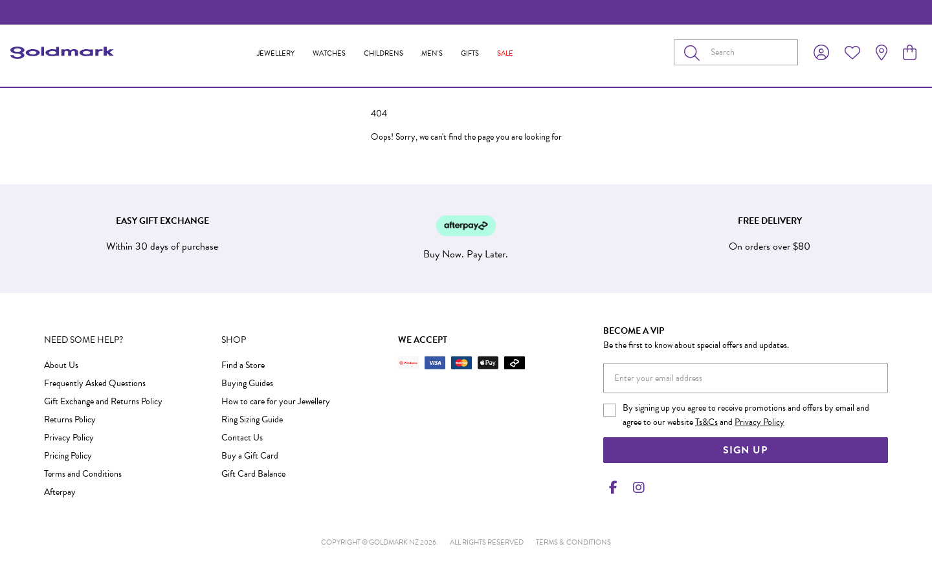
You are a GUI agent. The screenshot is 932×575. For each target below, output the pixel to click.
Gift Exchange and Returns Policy (103, 401)
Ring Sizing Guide (252, 419)
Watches (329, 53)
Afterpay (60, 492)
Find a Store (243, 365)
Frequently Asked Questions (95, 383)
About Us (61, 365)
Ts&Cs (706, 422)
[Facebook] (613, 488)
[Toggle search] (694, 52)
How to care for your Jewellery (275, 401)
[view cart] (909, 53)
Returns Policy (70, 419)
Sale (505, 53)
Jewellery (275, 53)
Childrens (383, 53)
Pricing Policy (68, 455)
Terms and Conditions (83, 474)
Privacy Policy (69, 437)
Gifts (470, 53)
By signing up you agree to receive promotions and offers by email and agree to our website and (746, 415)
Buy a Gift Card (249, 455)
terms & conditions (573, 542)
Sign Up (745, 450)
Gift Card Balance (253, 474)
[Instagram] (636, 488)
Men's (432, 53)
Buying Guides (247, 383)
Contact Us (242, 437)
